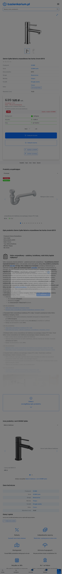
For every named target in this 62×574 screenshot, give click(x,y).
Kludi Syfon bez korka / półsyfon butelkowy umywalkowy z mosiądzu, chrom (27, 329)
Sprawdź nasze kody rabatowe (17, 538)
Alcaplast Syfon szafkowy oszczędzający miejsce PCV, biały (22, 369)
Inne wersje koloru (36, 87)
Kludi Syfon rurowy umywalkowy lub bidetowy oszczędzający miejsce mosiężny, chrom (30, 349)
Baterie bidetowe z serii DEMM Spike (36, 479)
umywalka (34, 267)
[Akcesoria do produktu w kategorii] (31, 173)
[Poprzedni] (5, 199)
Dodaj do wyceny (31, 142)
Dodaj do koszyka (31, 135)
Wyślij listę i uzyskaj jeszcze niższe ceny (45, 538)
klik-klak (12, 266)
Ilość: (26, 129)
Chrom (33, 85)
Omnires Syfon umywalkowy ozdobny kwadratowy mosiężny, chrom (24, 309)
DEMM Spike (35, 68)
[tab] (20, 223)
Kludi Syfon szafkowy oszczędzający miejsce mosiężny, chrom (23, 371)
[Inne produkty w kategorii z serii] (31, 425)
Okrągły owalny (35, 82)
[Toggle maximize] (57, 15)
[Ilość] (31, 129)
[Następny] (57, 199)
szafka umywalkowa (21, 287)
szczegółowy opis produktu (31, 402)
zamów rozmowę (31, 153)
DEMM (33, 65)
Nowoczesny (34, 75)
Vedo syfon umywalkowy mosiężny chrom (17, 308)
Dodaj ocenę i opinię (9, 520)
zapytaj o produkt (31, 149)
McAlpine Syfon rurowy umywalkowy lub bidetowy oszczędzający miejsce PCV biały (29, 348)
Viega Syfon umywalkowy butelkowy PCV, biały (18, 328)
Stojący (33, 78)
